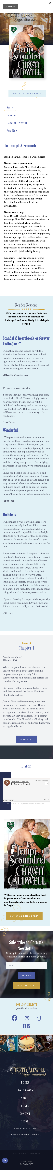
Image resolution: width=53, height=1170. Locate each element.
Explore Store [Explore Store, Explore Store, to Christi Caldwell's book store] (27, 985)
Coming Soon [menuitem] (25, 1090)
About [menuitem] (25, 1098)
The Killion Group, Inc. (10, 804)
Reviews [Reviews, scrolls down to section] (12, 115)
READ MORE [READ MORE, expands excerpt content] (27, 739)
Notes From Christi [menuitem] (25, 1128)
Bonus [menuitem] (25, 1106)
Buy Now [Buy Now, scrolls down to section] (12, 131)
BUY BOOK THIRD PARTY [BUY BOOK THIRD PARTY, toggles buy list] (27, 93)
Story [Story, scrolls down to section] (10, 107)
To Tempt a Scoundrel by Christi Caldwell (31, 804)
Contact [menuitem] (25, 1113)
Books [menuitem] (25, 1082)
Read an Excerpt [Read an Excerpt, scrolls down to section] (17, 123)
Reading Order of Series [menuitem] (25, 1134)
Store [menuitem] (25, 1121)
